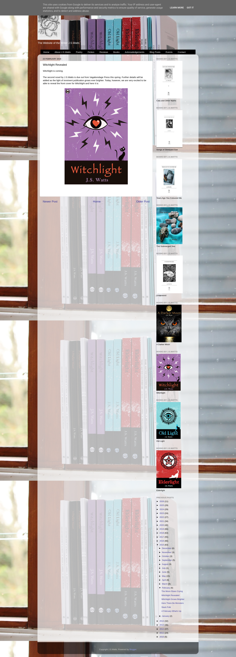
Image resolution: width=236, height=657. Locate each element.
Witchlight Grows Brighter (172, 599)
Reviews (103, 52)
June (164, 572)
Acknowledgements (134, 52)
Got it (190, 7)
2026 (162, 501)
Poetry (79, 52)
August (165, 564)
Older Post (143, 201)
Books (116, 52)
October (166, 556)
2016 (162, 541)
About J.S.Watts (63, 52)
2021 (162, 521)
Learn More (177, 7)
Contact (182, 52)
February (166, 588)
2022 (162, 517)
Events (169, 52)
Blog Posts (155, 52)
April (164, 580)
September (167, 560)
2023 (162, 513)
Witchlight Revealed (170, 595)
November (167, 552)
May (164, 576)
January (166, 616)
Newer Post (50, 201)
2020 (162, 525)
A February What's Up (171, 611)
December (167, 548)
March (165, 584)
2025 (162, 505)
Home (46, 52)
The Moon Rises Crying (172, 591)
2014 (162, 621)
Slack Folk (166, 607)
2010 (162, 637)
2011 (162, 633)
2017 (162, 537)
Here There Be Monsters (172, 603)
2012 (162, 629)
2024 (162, 509)
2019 (162, 529)
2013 (162, 625)
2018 (162, 533)
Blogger (132, 649)
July (164, 568)
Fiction (91, 52)
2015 (162, 545)
